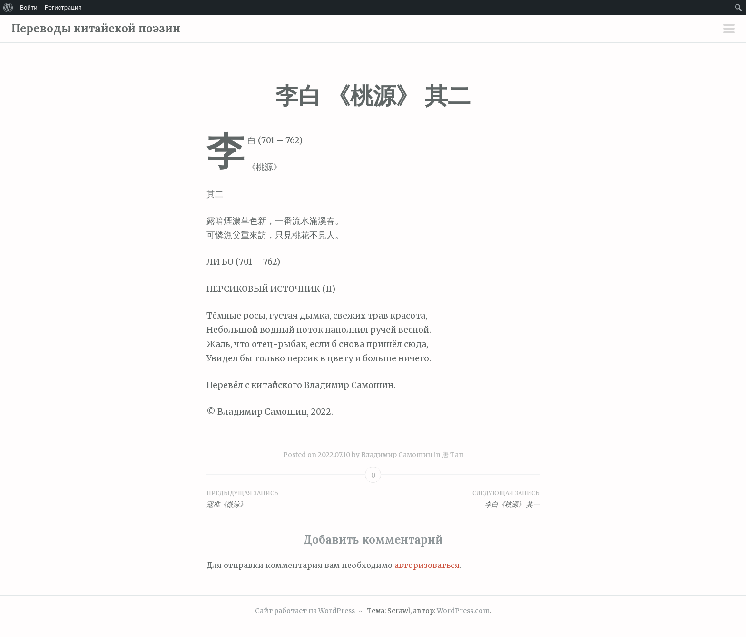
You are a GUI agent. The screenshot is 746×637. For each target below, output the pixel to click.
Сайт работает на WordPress (305, 611)
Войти (29, 7)
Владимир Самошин (396, 454)
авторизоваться (427, 565)
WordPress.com (463, 611)
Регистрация (63, 7)
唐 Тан (452, 454)
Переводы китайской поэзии (95, 28)
